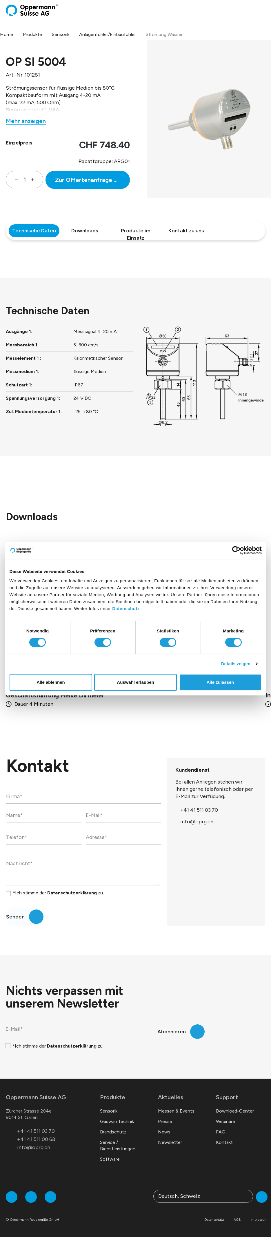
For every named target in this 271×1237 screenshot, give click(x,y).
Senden (15, 917)
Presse (165, 1121)
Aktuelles (170, 1097)
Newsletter (170, 1142)
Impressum (259, 1220)
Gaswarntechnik (117, 1121)
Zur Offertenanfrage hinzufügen (92, 179)
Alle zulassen (220, 682)
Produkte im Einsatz (135, 232)
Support (227, 1097)
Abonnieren (171, 1031)
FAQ (220, 1132)
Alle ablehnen (51, 682)
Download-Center (235, 1111)
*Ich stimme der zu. (58, 893)
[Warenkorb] (258, 10)
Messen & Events (176, 1111)
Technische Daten (34, 230)
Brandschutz (113, 1132)
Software (110, 1159)
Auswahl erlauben (135, 682)
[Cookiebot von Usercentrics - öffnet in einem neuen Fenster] (236, 550)
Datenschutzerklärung (72, 893)
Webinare (225, 1121)
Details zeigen (235, 663)
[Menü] (263, 10)
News (164, 1132)
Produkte (112, 1097)
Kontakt (224, 1142)
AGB (237, 1220)
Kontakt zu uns (186, 230)
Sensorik (108, 1111)
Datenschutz (126, 608)
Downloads (84, 230)
